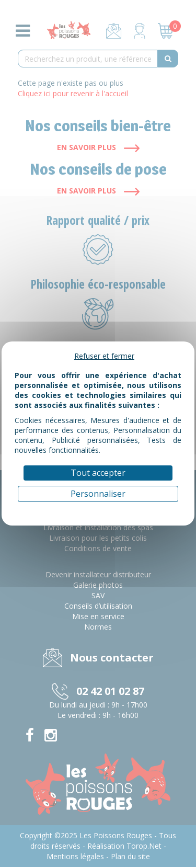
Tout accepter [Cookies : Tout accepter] (98, 472)
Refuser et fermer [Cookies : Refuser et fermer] (104, 356)
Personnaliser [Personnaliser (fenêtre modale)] (98, 493)
